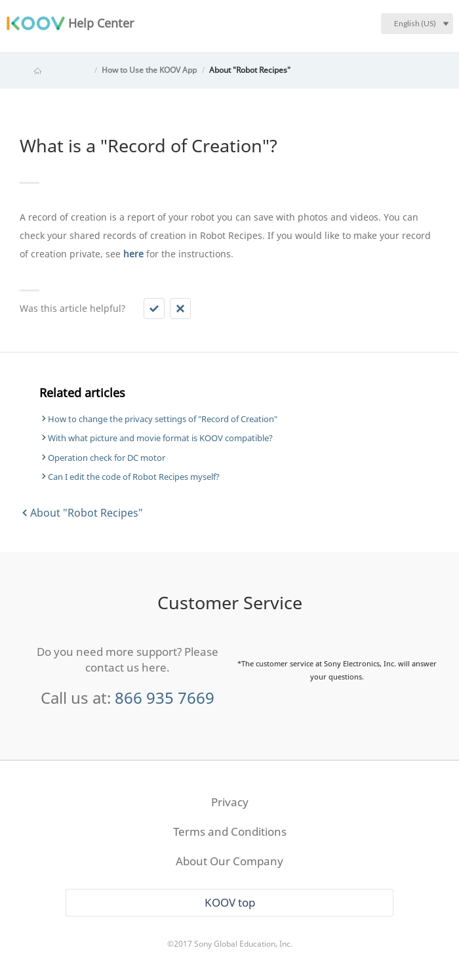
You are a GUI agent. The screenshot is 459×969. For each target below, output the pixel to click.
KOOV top (230, 902)
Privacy (230, 801)
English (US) (415, 23)
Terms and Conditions (230, 831)
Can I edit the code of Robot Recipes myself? (134, 477)
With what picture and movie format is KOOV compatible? (160, 438)
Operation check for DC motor (106, 457)
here (133, 254)
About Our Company (229, 861)
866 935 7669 (164, 697)
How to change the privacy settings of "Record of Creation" (162, 419)
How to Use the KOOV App (149, 69)
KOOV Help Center (55, 69)
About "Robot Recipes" (249, 69)
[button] (154, 308)
